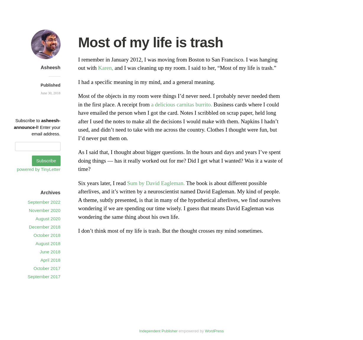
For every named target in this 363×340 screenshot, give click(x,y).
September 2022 (44, 202)
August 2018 (47, 243)
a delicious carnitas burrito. (181, 104)
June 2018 (50, 251)
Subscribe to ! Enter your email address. (37, 127)
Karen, (105, 68)
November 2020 (45, 210)
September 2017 (44, 276)
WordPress (214, 331)
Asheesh (51, 67)
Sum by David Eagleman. (156, 183)
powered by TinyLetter (39, 169)
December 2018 (45, 226)
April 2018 (50, 260)
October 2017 (47, 268)
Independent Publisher (158, 331)
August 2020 (47, 218)
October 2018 (47, 235)
